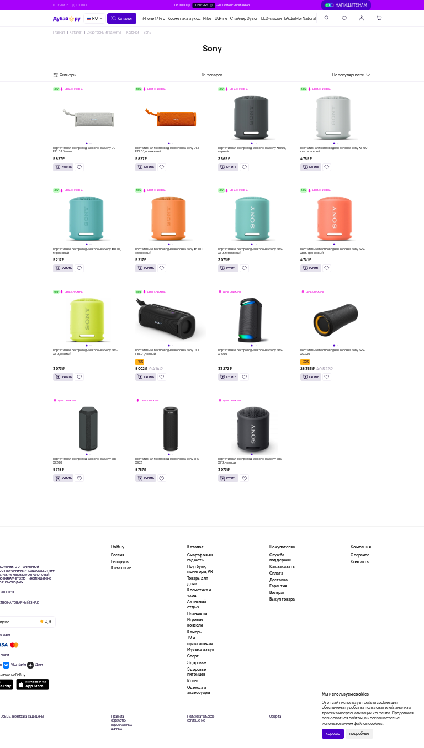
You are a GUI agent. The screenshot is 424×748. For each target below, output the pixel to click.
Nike (207, 18)
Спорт (193, 656)
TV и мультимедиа (200, 640)
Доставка (79, 5)
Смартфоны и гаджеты (104, 32)
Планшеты (197, 613)
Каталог (76, 32)
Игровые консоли (195, 622)
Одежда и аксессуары (198, 690)
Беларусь (120, 561)
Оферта (275, 717)
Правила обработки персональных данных (121, 723)
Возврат (277, 592)
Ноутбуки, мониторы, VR (200, 569)
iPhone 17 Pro (153, 18)
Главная (59, 32)
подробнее (359, 733)
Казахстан (121, 567)
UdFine (221, 18)
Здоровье (196, 662)
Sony (147, 32)
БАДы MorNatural (300, 18)
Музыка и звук (200, 649)
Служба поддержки (280, 558)
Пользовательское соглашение (200, 719)
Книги (192, 680)
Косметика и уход (184, 18)
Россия (117, 555)
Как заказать (282, 566)
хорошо (333, 733)
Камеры (194, 631)
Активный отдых (196, 604)
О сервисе (60, 5)
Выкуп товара (282, 599)
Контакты (360, 561)
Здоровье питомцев (196, 672)
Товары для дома (197, 581)
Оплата (276, 573)
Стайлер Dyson (244, 18)
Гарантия (278, 585)
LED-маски (271, 18)
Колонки (132, 32)
